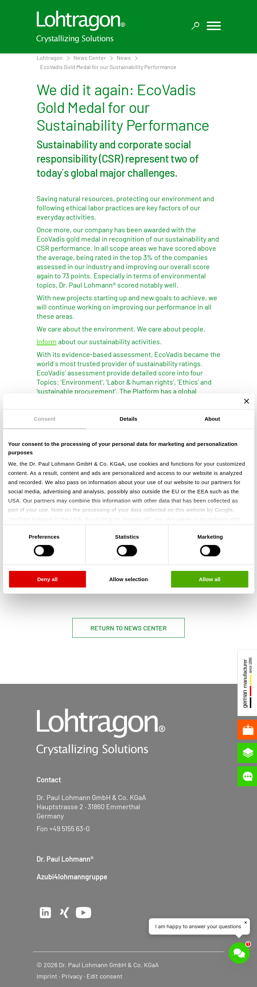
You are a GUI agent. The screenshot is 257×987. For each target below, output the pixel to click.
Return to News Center (128, 628)
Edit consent (104, 976)
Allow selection (128, 579)
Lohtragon (50, 57)
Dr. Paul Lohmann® (65, 859)
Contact (49, 779)
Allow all (209, 579)
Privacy (72, 976)
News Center (89, 57)
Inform (47, 341)
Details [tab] (129, 418)
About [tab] (212, 418)
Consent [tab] (45, 418)
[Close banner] (246, 400)
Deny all (47, 579)
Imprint (47, 976)
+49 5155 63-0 (69, 828)
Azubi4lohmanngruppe (72, 876)
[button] (214, 26)
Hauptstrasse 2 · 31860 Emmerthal (88, 806)
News (124, 57)
